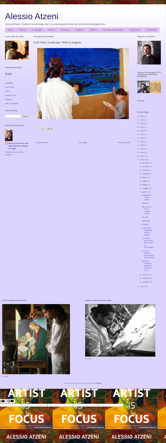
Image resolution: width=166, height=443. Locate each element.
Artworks (23, 30)
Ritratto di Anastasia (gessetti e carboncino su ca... (147, 265)
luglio (145, 181)
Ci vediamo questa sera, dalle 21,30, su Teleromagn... (148, 242)
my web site (9, 87)
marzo (145, 274)
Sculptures (79, 30)
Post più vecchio (124, 142)
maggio (146, 188)
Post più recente (42, 142)
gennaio (146, 282)
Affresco (93, 30)
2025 (142, 120)
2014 (142, 160)
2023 (142, 127)
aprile (145, 192)
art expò (145, 217)
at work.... (145, 224)
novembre (146, 166)
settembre (146, 174)
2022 (142, 131)
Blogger (99, 383)
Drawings (65, 30)
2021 (142, 134)
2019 (142, 141)
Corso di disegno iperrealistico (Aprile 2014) (148, 254)
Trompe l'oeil (134, 30)
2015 (142, 156)
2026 (142, 116)
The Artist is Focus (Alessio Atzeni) (146, 210)
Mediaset (8, 99)
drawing (145, 203)
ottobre (145, 170)
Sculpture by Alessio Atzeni (146, 197)
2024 (142, 123)
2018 (142, 145)
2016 (142, 152)
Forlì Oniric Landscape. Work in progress (147, 231)
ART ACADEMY (11, 103)
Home (10, 30)
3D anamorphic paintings (113, 30)
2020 (142, 138)
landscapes (146, 221)
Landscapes (37, 30)
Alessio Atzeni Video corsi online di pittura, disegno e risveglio (18, 145)
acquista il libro (11, 95)
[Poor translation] (10, 401)
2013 (142, 286)
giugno (145, 185)
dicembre (146, 163)
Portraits (51, 30)
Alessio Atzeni (32, 16)
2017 (142, 149)
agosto (145, 177)
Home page (83, 142)
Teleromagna (151, 30)
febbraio (146, 278)
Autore (7, 91)
